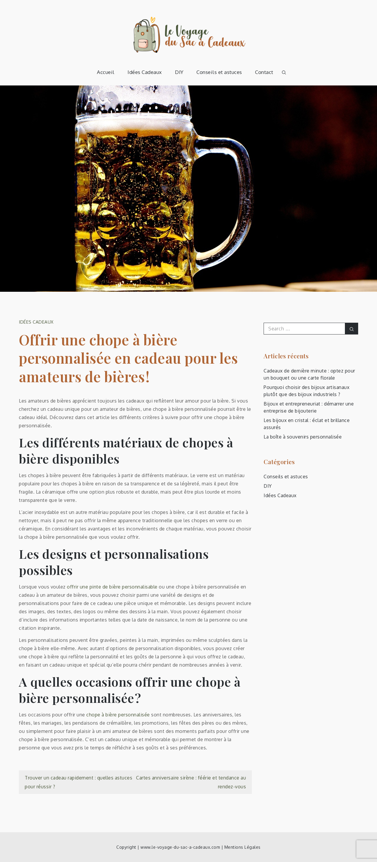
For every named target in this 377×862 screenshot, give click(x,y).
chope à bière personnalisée (118, 715)
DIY (179, 72)
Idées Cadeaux (145, 72)
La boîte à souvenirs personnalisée (303, 437)
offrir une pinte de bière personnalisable (112, 587)
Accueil (106, 72)
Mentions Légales (242, 847)
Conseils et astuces (219, 72)
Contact (264, 72)
